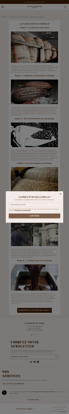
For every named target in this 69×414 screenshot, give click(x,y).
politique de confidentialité (22, 210)
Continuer (34, 216)
